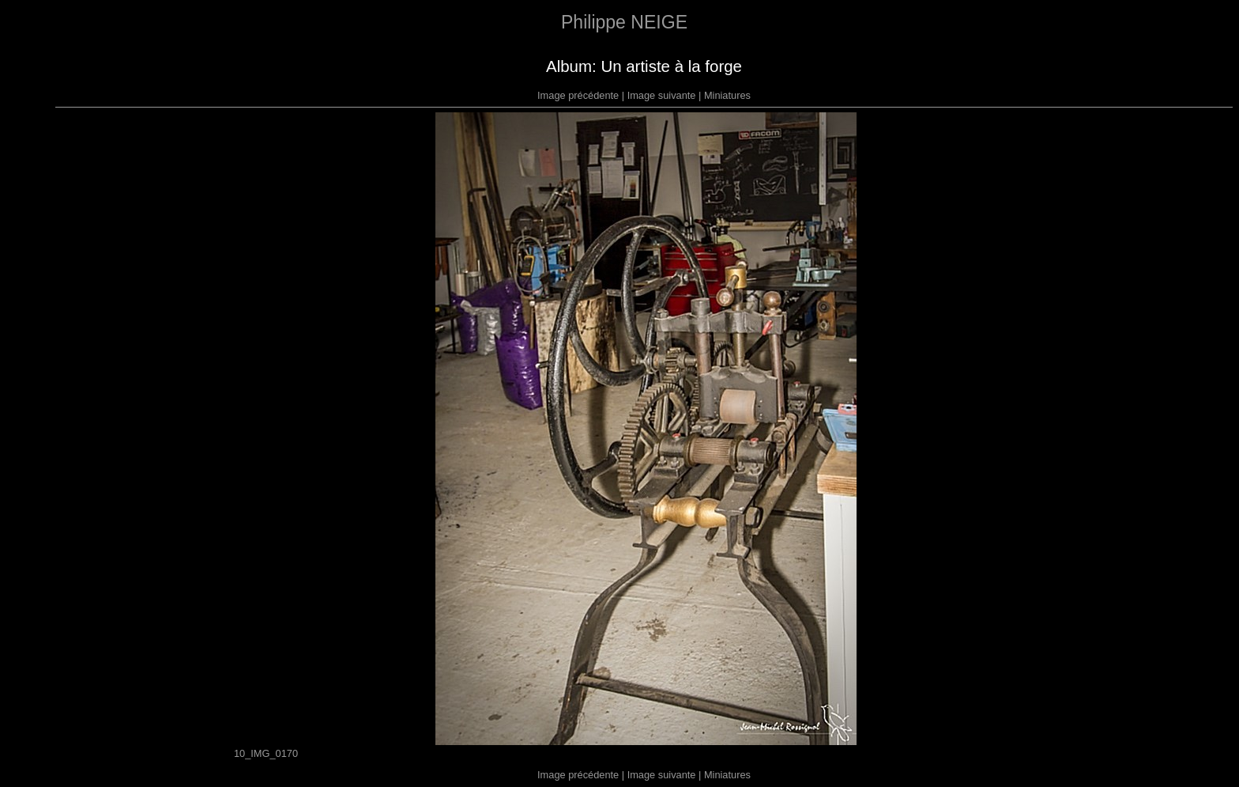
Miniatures (727, 95)
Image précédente (578, 95)
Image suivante (661, 95)
